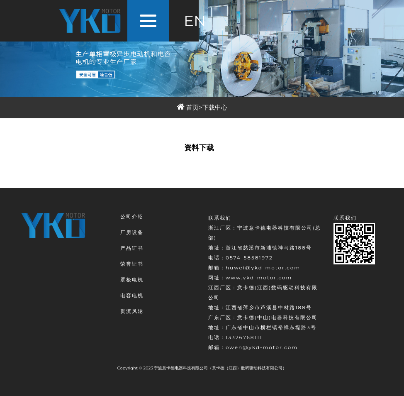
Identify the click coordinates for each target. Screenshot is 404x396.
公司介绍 (132, 216)
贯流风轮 (132, 311)
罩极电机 (132, 279)
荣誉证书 (132, 264)
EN (195, 21)
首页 (192, 107)
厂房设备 (132, 232)
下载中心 (214, 107)
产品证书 (132, 248)
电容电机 (132, 295)
